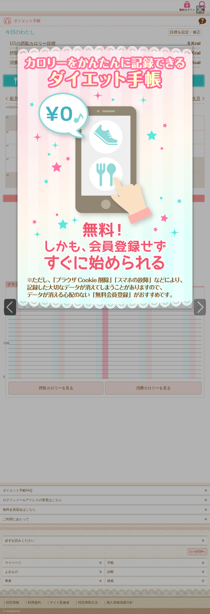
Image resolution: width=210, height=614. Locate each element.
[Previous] (10, 307)
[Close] (200, 9)
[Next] (200, 307)
